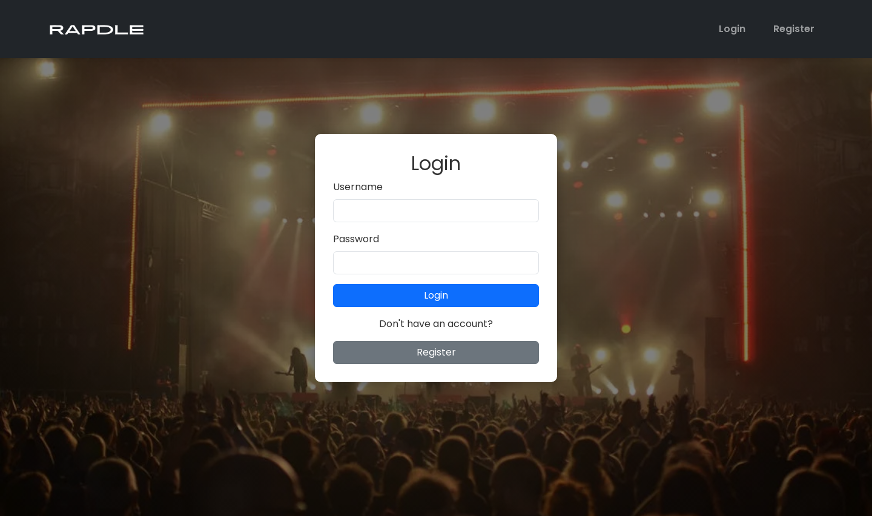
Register (793, 29)
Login (732, 29)
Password (356, 239)
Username (358, 187)
